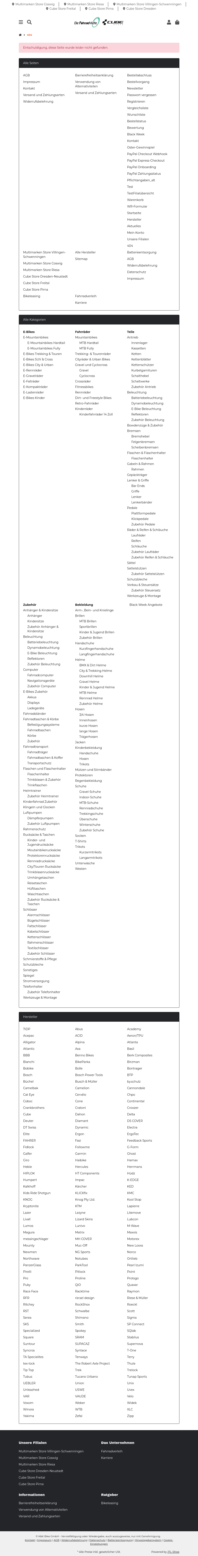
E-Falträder (31, 381)
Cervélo (80, 1095)
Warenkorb (135, 200)
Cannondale (136, 1088)
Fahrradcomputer (40, 675)
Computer (30, 670)
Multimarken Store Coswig (42, 263)
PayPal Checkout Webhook (147, 154)
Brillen (80, 616)
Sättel (131, 563)
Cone (79, 1101)
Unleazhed (31, 1390)
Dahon (80, 1114)
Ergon (79, 1134)
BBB (26, 1055)
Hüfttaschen (36, 889)
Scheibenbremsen (144, 447)
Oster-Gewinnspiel (141, 147)
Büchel (28, 1081)
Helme (80, 660)
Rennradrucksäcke (41, 861)
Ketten (136, 354)
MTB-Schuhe (88, 803)
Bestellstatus (136, 121)
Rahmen (137, 469)
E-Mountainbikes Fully (43, 348)
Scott (131, 1311)
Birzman (133, 1062)
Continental (136, 1101)
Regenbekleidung (88, 781)
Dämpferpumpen (40, 818)
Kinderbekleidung (88, 748)
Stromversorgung (36, 981)
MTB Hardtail (89, 343)
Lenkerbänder (141, 502)
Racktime (82, 1291)
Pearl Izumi (135, 1265)
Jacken (80, 742)
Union (79, 1383)
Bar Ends (138, 486)
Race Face (30, 1291)
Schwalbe (82, 1311)
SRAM (79, 1337)
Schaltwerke (140, 381)
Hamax (132, 1160)
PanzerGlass (32, 1265)
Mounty (29, 1245)
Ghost (131, 1154)
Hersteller (134, 219)
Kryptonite (31, 1206)
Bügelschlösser (38, 920)
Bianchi (28, 1062)
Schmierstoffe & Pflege (40, 959)
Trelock (132, 1370)
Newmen (30, 1252)
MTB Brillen (88, 621)
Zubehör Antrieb (143, 387)
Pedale (132, 508)
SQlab (131, 1331)
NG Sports (82, 1252)
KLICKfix (81, 1193)
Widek (132, 1403)
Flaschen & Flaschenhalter (146, 453)
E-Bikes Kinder (34, 398)
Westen (80, 869)
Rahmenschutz (34, 829)
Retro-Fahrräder (87, 403)
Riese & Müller (137, 1298)
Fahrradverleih (86, 296)
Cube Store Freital (36, 283)
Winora (28, 1409)
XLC (130, 1409)
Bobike (28, 1068)
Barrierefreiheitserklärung (94, 75)
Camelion (82, 1088)
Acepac (28, 1036)
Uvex (130, 1390)
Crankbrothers (34, 1108)
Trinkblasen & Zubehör (44, 780)
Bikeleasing (31, 296)
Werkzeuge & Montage (144, 596)
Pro (25, 1278)
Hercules (81, 1167)
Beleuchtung (137, 392)
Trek (78, 1370)
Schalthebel (140, 376)
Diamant (81, 1121)
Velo (130, 1396)
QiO (78, 1285)
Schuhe (80, 786)
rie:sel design (84, 1298)
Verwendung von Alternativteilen (43, 1510)
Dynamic (82, 1127)
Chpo (131, 1095)
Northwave (31, 1258)
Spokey (80, 1331)
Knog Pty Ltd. (85, 1199)
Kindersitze (35, 621)
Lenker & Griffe (138, 480)
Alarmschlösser (38, 915)
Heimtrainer (32, 791)
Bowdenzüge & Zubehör (145, 425)
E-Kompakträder (35, 387)
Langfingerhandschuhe (96, 654)
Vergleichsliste (138, 108)
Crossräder (83, 381)
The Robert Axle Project (92, 1363)
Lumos (28, 1226)
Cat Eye (28, 1095)
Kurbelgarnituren (144, 370)
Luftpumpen (32, 813)
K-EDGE (133, 1180)
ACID (79, 1036)
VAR (26, 1396)
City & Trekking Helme (95, 671)
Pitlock (80, 1272)
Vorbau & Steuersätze (143, 585)
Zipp (130, 1416)
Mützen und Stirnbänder (93, 770)
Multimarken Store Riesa (41, 270)
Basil (130, 1049)
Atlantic (29, 1049)
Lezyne (80, 1213)
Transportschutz (39, 763)
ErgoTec (133, 1134)
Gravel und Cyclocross (91, 365)
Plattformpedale (143, 513)
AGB (26, 75)
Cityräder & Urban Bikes (92, 359)
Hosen (80, 709)
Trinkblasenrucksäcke (43, 872)
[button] (169, 22)
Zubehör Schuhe (91, 830)
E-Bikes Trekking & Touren (42, 354)
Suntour (29, 1344)
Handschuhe (84, 643)
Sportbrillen (88, 627)
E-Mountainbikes (35, 337)
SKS (26, 1324)
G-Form (133, 1147)
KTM (78, 1206)
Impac (80, 1180)
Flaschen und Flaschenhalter (44, 769)
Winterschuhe (89, 825)
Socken (80, 836)
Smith (79, 1324)
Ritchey (28, 1304)
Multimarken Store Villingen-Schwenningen (51, 1451)
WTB (78, 1409)
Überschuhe (88, 819)
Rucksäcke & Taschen (39, 835)
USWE (80, 1390)
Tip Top (28, 1370)
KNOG (28, 1199)
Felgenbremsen (143, 442)
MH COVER (83, 1239)
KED (130, 1186)
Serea (27, 1318)
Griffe (135, 491)
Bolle (79, 1068)
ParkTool (81, 1265)
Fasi (78, 1140)
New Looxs (135, 1245)
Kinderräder (84, 409)
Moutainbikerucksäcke (44, 850)
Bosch (27, 1075)
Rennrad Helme (91, 698)
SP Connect (136, 1324)
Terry (130, 1357)
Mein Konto (135, 233)
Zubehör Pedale (143, 524)
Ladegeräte (35, 708)
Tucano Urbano (86, 1377)
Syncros (29, 1350)
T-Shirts (80, 841)
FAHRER (29, 1140)
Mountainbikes (86, 337)
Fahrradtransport (36, 747)
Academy (134, 1029)
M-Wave (133, 1226)
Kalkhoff (29, 1186)
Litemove (134, 1213)
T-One (131, 1350)
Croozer (133, 1108)
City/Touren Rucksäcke (44, 867)
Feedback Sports (139, 1140)
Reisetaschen (37, 883)
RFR (26, 1298)
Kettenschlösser (39, 937)
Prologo (133, 1278)
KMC (130, 1193)
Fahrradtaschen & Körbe (41, 719)
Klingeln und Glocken (39, 807)
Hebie (27, 1167)
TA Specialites (33, 1357)
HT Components (87, 1173)
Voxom (28, 1403)
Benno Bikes (84, 1055)
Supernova (135, 1344)
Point (131, 1272)
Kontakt (29, 88)
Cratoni (80, 1108)
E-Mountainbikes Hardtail (46, 343)
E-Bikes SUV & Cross (38, 359)
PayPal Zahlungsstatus (144, 174)
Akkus (32, 697)
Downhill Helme (91, 676)
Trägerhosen (88, 737)
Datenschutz (136, 272)
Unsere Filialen (138, 239)
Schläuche (139, 546)
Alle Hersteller (85, 252)
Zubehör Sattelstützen (147, 574)
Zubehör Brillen (90, 638)
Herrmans (134, 1167)
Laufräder (138, 535)
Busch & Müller (86, 1081)
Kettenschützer (142, 365)
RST (26, 1311)
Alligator (29, 1042)
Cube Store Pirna (35, 289)
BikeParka (82, 1062)
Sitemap (81, 259)
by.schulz (134, 1081)
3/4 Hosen (86, 715)
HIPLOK (29, 1173)
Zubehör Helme (91, 704)
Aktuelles (134, 226)
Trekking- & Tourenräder (93, 354)
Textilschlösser (38, 948)
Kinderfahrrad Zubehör (40, 802)
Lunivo (80, 1226)
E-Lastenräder (33, 392)
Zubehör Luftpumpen (43, 824)
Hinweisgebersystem (148, 1540)
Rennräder (83, 392)
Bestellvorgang (138, 82)
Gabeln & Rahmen (140, 464)
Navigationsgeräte (41, 681)
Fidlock (28, 1147)
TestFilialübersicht (140, 193)
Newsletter (135, 88)
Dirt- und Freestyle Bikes (93, 398)
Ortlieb (132, 1258)
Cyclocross (87, 376)
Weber (80, 1403)
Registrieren (136, 101)
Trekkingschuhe (91, 814)
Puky (27, 1285)
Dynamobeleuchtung (147, 403)
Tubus (27, 1377)
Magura (29, 1232)
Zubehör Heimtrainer (43, 796)
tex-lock (29, 1363)
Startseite (134, 213)
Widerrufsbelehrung (38, 101)
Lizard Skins (84, 1219)
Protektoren (84, 775)
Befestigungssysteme (43, 725)
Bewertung (135, 128)
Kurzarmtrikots (90, 852)
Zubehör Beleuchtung (147, 420)
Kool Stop (134, 1199)
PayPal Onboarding (141, 167)
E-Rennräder (32, 370)
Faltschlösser (37, 926)
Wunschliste (136, 115)
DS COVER (135, 1121)
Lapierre (133, 1206)
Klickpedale (140, 519)
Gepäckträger (137, 475)
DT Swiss (29, 1127)
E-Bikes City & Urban (38, 365)
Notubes (81, 1258)
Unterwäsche (85, 863)
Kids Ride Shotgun (37, 1193)
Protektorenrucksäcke (43, 856)
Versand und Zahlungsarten (44, 95)
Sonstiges (30, 970)
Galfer (27, 1154)
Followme (82, 1147)
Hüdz (131, 1173)
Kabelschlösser (38, 931)
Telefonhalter (33, 986)
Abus (79, 1029)
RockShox (82, 1304)
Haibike (80, 1160)
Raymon (133, 1291)
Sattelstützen (137, 568)
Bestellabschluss (139, 75)
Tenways (81, 1357)
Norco (131, 1252)
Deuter (28, 1121)
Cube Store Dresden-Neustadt (45, 276)
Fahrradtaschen (39, 730)
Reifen (136, 541)
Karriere (81, 303)
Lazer (27, 1213)
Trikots (84, 764)
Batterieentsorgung (142, 252)
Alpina (80, 1042)
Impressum (31, 82)
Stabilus (133, 1337)
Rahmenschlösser (40, 942)
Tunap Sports (137, 1377)
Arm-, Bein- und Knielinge (94, 610)
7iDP (26, 1029)
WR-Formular (137, 206)
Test (130, 187)
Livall (27, 1219)
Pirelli (27, 1272)
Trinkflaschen (37, 785)
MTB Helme (88, 693)
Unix (130, 1383)
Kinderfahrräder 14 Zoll (96, 414)
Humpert (30, 1180)
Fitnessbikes (84, 387)
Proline (80, 1278)
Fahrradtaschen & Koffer (45, 758)
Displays (33, 703)
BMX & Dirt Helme (92, 665)
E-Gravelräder (33, 376)
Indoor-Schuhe (90, 797)
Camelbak (30, 1088)
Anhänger (34, 616)
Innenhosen (88, 720)
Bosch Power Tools (89, 1075)
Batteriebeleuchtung (146, 398)
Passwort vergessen (142, 95)
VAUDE (80, 1396)
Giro (26, 1160)
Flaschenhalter (142, 458)
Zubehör (33, 741)
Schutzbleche (137, 579)
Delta (131, 1114)
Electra (132, 1127)
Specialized (31, 1331)
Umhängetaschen (40, 878)
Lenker (136, 497)
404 (130, 246)
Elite (26, 1134)
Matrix (80, 1232)
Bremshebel (140, 436)
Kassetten (138, 348)
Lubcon (132, 1219)
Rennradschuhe (91, 808)
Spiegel (28, 975)
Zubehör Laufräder (145, 552)
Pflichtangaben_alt (141, 180)
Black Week (136, 134)
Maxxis (132, 1232)
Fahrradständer (34, 714)
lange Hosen (88, 731)
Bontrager (134, 1068)
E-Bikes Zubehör (35, 692)
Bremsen (134, 431)
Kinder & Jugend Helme (97, 687)
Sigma (132, 1318)
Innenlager (139, 343)
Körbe (31, 736)
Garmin (80, 1154)
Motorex (133, 1239)
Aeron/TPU (135, 1036)
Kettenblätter (141, 359)
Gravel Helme (89, 682)
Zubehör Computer (41, 686)
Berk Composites (139, 1055)
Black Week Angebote (145, 605)
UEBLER (29, 1383)
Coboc (28, 1101)
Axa (78, 1049)
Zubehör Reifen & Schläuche (152, 557)
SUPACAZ (82, 1344)
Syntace (81, 1350)
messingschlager (36, 1239)
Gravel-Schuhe (90, 792)
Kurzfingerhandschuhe (96, 649)
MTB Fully (86, 348)
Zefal (78, 1416)
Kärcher (81, 1186)
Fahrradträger (37, 752)
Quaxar (132, 1285)
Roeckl (132, 1304)
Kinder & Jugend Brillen (97, 632)
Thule (131, 1363)
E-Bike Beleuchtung (146, 409)
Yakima (28, 1416)
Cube (27, 1114)
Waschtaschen (38, 894)
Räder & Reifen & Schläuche (147, 530)
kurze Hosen (88, 726)
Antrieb (132, 337)
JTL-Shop (173, 1551)
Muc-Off (81, 1245)
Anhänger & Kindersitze (40, 610)
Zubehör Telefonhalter (43, 992)
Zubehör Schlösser (41, 953)
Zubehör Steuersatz (146, 590)
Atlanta (132, 1042)
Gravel (84, 370)
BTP (130, 1075)
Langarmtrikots (90, 858)
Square (28, 1337)
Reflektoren (140, 414)
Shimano (82, 1318)
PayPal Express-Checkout (146, 160)
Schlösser (30, 909)
